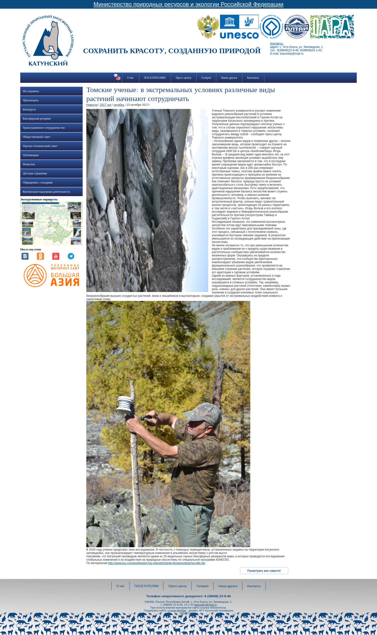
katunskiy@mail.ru (205, 604)
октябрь (119, 105)
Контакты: (276, 43)
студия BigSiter (177, 610)
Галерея (206, 77)
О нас (130, 77)
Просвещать (30, 100)
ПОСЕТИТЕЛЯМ (155, 77)
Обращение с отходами (37, 182)
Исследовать (31, 91)
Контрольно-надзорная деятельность (46, 192)
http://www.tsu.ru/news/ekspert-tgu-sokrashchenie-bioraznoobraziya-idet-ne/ (156, 563)
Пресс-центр (183, 77)
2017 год (105, 105)
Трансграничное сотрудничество (44, 128)
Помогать (29, 164)
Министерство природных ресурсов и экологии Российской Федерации (188, 4)
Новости (91, 105)
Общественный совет (36, 137)
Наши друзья (229, 77)
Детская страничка (35, 173)
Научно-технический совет (40, 146)
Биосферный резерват (37, 119)
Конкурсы (29, 109)
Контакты (253, 77)
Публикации (31, 155)
